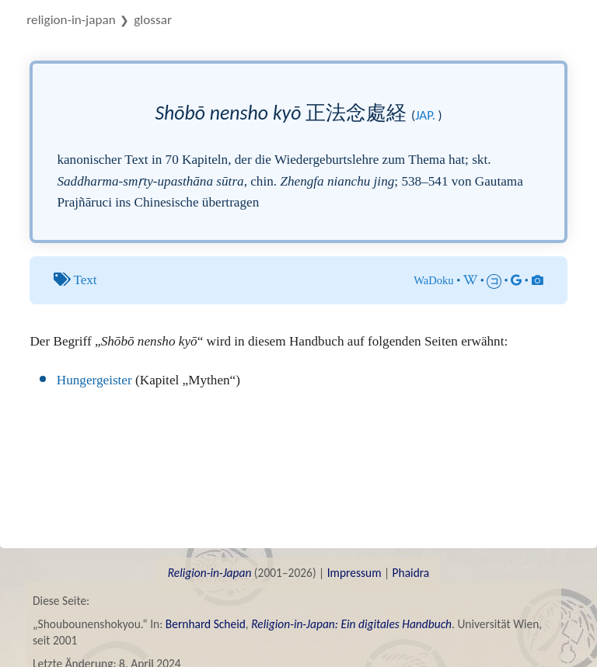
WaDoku (434, 280)
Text (84, 280)
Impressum (354, 572)
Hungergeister (94, 380)
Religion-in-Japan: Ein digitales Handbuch (351, 624)
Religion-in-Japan (70, 20)
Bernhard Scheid (206, 624)
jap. (425, 115)
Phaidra (411, 572)
